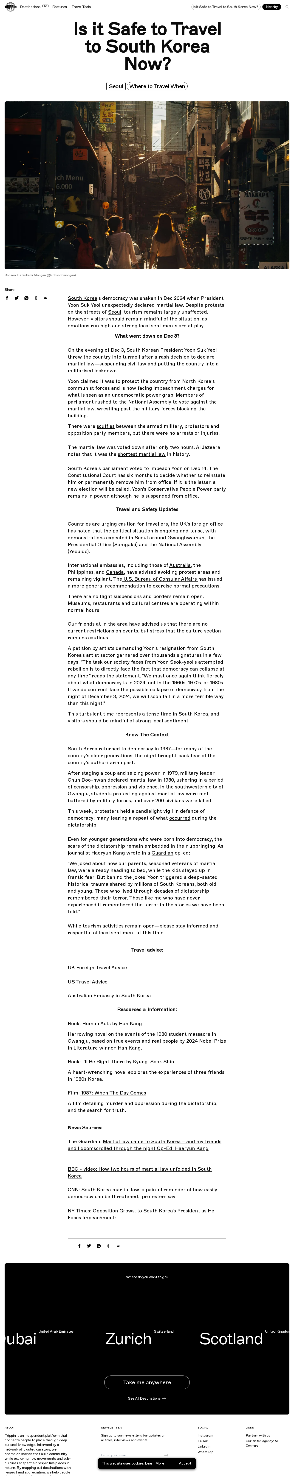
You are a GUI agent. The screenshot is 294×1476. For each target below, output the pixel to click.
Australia (180, 565)
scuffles (106, 426)
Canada (115, 572)
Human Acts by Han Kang (112, 1024)
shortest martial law (142, 454)
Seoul (116, 86)
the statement (123, 676)
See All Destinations (147, 1398)
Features (59, 7)
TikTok (203, 1441)
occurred (179, 818)
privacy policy (133, 1466)
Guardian (162, 853)
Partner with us (258, 1435)
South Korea (82, 298)
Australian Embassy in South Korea (109, 996)
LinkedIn (204, 1446)
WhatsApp (205, 1452)
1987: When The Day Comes (113, 1093)
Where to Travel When (157, 86)
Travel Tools (81, 7)
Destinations (34, 7)
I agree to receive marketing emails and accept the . (136, 1464)
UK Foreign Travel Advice (97, 968)
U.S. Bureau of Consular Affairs (160, 579)
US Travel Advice (87, 982)
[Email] (132, 1455)
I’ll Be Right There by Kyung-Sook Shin (128, 1062)
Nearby (272, 7)
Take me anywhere (147, 1382)
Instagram (205, 1435)
